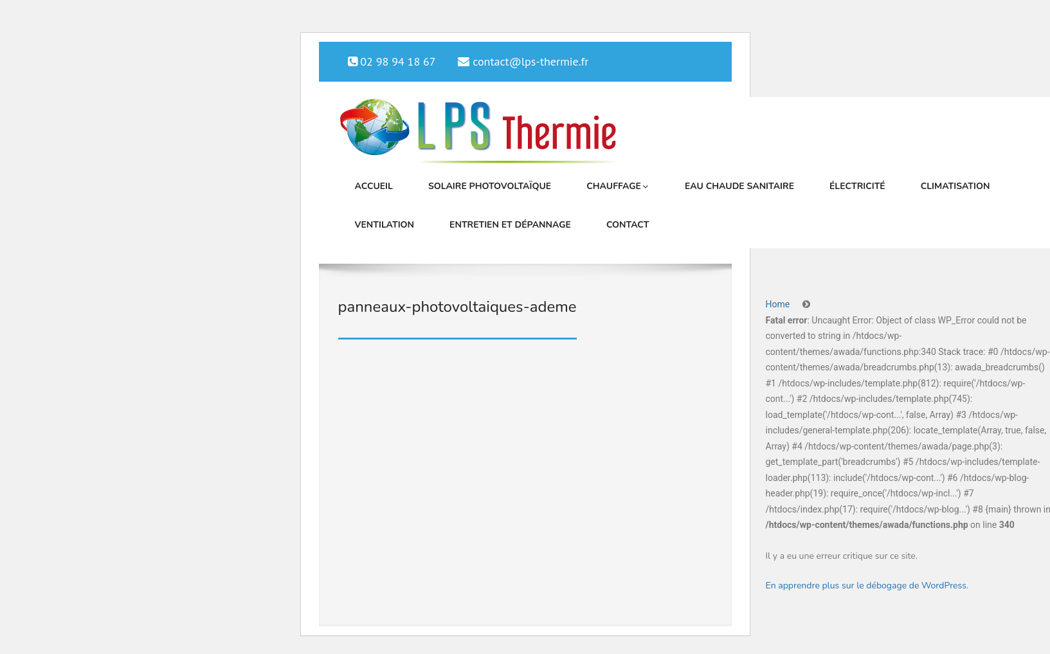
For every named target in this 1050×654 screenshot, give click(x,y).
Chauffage (617, 186)
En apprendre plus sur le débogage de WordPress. (867, 585)
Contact (627, 225)
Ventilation (385, 225)
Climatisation (955, 186)
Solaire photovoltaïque (489, 186)
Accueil (374, 186)
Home (778, 304)
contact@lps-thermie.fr (530, 61)
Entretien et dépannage (510, 225)
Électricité (857, 186)
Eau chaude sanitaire (739, 186)
